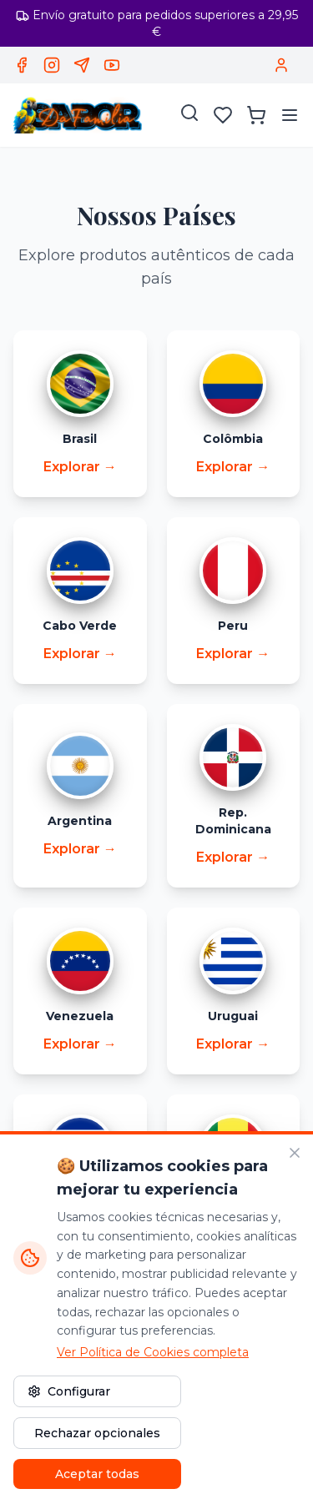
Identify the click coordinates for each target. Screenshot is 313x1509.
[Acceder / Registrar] (281, 65)
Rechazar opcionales (97, 1433)
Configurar (69, 1391)
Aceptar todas (97, 1473)
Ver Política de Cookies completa (153, 1352)
